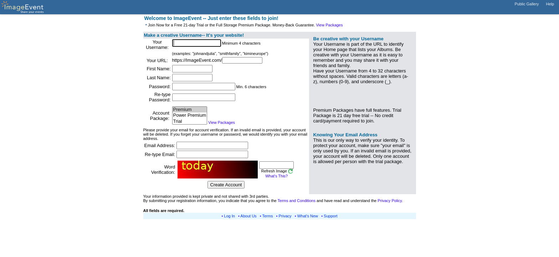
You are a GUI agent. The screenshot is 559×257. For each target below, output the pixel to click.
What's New (307, 216)
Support (331, 216)
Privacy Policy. (390, 200)
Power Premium (190, 115)
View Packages (329, 25)
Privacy (285, 216)
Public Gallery (527, 4)
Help (550, 4)
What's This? (276, 176)
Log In (229, 216)
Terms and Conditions (297, 200)
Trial (190, 122)
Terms (267, 216)
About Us (248, 216)
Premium (190, 110)
